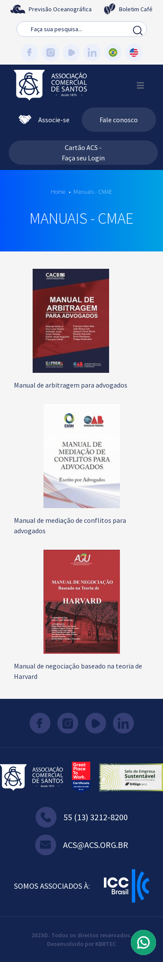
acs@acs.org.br (81, 845)
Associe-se (44, 119)
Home (58, 192)
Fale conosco (119, 119)
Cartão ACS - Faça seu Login (83, 152)
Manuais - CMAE (92, 192)
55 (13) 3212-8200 (82, 817)
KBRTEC (105, 944)
